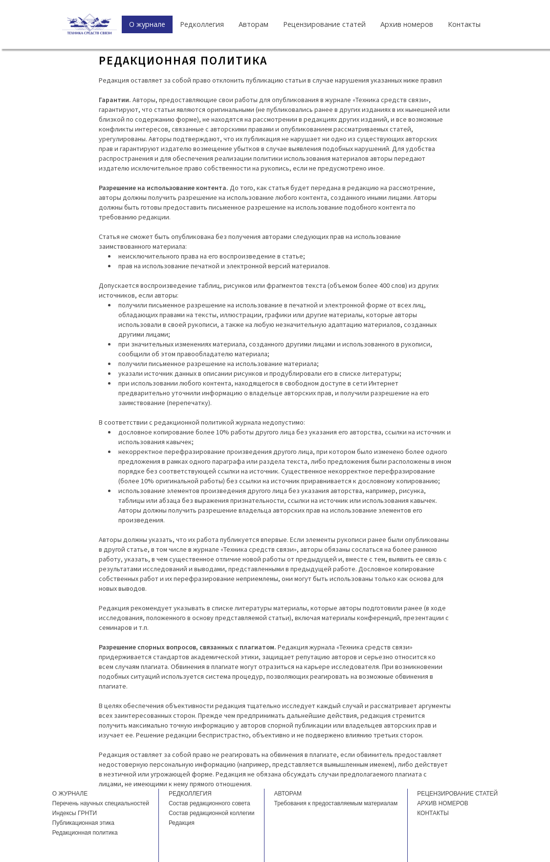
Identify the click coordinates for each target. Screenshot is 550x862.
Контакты (464, 24)
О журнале (147, 24)
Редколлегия (202, 24)
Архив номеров (406, 24)
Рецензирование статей (324, 24)
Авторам (253, 24)
